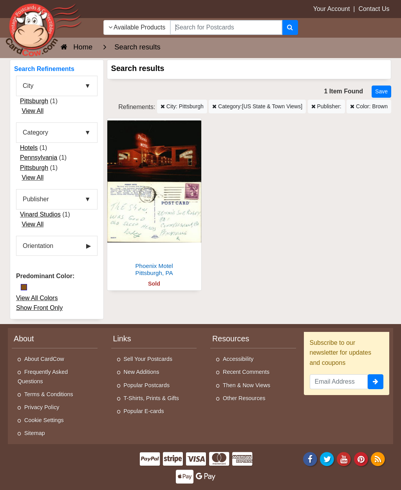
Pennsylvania (38, 157)
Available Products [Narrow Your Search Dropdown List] (137, 27)
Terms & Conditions (48, 394)
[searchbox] (226, 27)
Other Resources (244, 398)
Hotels (29, 147)
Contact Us (373, 8)
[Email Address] (339, 381)
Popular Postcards (147, 385)
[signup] (375, 381)
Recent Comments (246, 372)
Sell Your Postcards (148, 359)
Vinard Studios (40, 214)
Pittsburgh (34, 101)
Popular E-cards (144, 411)
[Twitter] (327, 458)
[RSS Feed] (378, 458)
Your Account (331, 8)
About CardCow (44, 359)
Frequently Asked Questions (43, 376)
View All (32, 110)
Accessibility (238, 359)
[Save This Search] (381, 92)
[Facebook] (310, 458)
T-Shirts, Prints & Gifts (151, 398)
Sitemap (34, 433)
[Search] (290, 27)
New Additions (141, 372)
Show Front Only (39, 307)
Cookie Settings (44, 420)
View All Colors (37, 298)
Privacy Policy (42, 407)
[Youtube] (344, 458)
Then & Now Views (246, 385)
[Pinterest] (361, 458)
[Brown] (24, 287)
